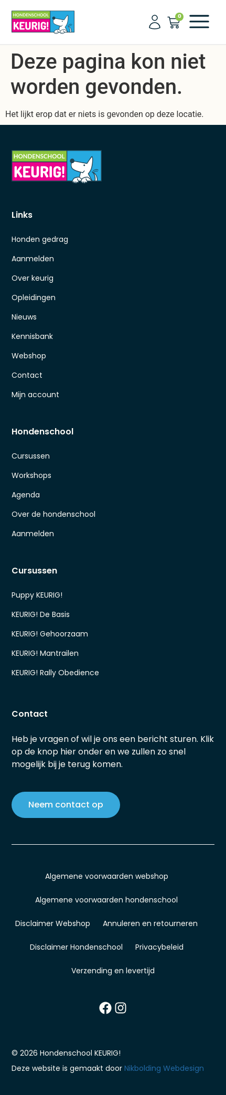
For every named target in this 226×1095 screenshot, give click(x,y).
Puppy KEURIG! (37, 595)
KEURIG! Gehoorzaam (50, 634)
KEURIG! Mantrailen (45, 653)
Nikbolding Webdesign (164, 1068)
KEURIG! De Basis (41, 614)
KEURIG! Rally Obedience (55, 672)
